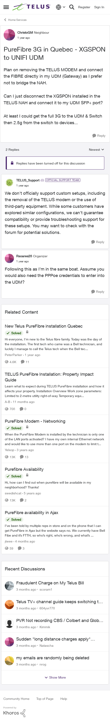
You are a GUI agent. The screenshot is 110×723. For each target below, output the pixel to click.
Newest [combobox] (96, 150)
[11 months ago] (23, 401)
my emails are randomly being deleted (52, 657)
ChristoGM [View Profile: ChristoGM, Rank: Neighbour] (25, 32)
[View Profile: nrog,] (9, 660)
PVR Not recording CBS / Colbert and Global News (59, 620)
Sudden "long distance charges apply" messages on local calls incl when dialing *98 (59, 639)
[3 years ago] (24, 449)
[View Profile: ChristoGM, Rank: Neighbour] (9, 35)
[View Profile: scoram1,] (9, 585)
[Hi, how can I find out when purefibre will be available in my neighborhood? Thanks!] (55, 485)
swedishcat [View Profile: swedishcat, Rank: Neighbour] (13, 493)
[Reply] (98, 136)
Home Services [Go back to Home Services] (15, 20)
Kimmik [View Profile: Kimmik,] (45, 627)
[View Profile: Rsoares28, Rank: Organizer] (9, 258)
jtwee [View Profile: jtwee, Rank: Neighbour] (9, 541)
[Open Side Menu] (6, 7)
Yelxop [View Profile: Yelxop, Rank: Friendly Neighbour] (9, 450)
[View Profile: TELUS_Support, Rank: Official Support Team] (9, 182)
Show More (55, 677)
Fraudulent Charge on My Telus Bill (50, 582)
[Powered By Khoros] (55, 712)
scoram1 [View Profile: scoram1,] (46, 589)
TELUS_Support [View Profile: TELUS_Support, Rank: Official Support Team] (27, 180)
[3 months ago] (26, 589)
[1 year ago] (31, 354)
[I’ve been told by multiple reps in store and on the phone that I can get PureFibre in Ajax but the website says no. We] (55, 530)
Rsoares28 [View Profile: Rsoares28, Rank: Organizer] (24, 256)
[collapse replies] (55, 176)
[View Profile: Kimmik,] (9, 623)
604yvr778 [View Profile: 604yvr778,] (47, 608)
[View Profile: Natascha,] (9, 641)
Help (63, 699)
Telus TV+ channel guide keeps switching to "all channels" (58, 602)
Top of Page (45, 699)
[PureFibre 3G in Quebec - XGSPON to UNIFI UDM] (22, 185)
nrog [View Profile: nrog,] (43, 664)
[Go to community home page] (32, 7)
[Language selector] (60, 7)
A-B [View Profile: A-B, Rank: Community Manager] (7, 402)
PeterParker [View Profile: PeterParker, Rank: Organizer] (13, 355)
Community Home (16, 699)
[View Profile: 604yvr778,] (9, 604)
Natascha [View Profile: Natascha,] (47, 645)
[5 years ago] (31, 493)
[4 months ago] (24, 541)
